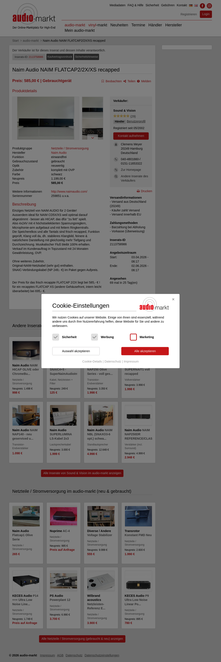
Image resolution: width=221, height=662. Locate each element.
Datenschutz (112, 361)
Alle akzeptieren (145, 351)
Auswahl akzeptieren (76, 351)
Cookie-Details (92, 361)
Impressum (131, 361)
